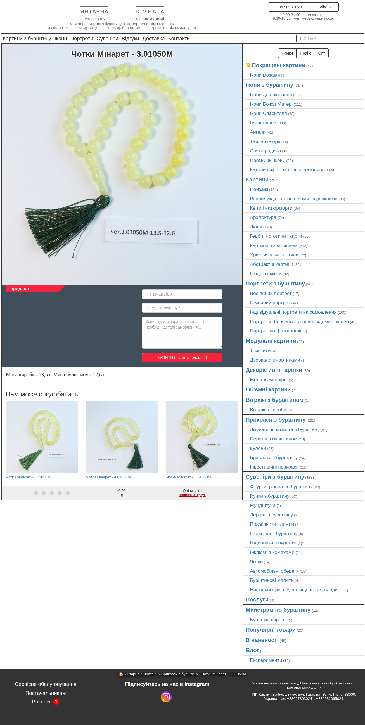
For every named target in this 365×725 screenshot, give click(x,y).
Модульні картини (271, 341)
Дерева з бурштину (271, 515)
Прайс (305, 53)
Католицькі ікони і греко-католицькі (289, 169)
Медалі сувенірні (269, 379)
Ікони (60, 38)
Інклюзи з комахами (272, 552)
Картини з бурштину (27, 38)
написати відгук (192, 495)
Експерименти (266, 660)
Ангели (258, 132)
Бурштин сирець (268, 619)
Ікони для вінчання (271, 94)
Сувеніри (107, 38)
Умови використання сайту (275, 683)
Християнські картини (274, 255)
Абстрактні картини (271, 264)
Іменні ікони (263, 123)
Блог (252, 650)
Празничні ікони (267, 160)
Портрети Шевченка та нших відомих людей (299, 321)
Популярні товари (271, 630)
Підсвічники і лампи (272, 524)
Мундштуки (262, 505)
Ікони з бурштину (269, 85)
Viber (325, 7)
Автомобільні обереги (274, 571)
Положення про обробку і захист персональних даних (321, 685)
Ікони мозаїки (265, 75)
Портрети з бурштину (275, 283)
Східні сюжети (265, 273)
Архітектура (263, 217)
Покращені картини (278, 65)
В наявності (262, 640)
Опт (321, 53)
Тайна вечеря (265, 141)
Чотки (256, 561)
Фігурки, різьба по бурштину (281, 486)
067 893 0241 (291, 7)
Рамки (287, 53)
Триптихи (260, 350)
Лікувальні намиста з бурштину (285, 429)
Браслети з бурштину (274, 457)
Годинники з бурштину (275, 542)
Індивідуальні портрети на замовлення (293, 312)
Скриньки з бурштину (273, 533)
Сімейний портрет (270, 302)
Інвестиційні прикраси (274, 467)
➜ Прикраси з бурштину (177, 674)
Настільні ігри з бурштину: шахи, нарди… (296, 589)
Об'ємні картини (268, 389)
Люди (256, 227)
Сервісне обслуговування (45, 684)
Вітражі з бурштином (275, 400)
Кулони (258, 448)
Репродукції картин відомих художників (293, 198)
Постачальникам (45, 693)
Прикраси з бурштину (275, 420)
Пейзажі (259, 189)
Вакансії (46, 702)
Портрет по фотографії (275, 331)
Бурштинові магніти (272, 580)
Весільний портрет (270, 293)
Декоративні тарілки (274, 370)
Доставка (154, 38)
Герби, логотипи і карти (276, 236)
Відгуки (130, 38)
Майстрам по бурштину (278, 610)
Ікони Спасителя (268, 113)
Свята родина (265, 150)
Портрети (81, 38)
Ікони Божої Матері (271, 104)
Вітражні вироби (268, 409)
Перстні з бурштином (273, 438)
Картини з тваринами (273, 245)
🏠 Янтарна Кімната (136, 674)
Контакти (179, 38)
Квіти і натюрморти (271, 208)
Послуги (257, 599)
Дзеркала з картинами (275, 360)
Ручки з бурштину (270, 496)
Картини (257, 179)
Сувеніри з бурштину (275, 477)
